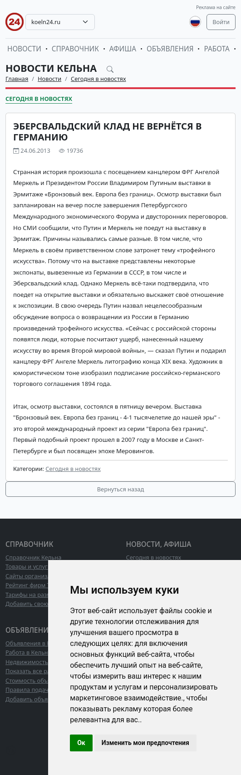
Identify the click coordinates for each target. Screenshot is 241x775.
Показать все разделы (36, 671)
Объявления (170, 49)
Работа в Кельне (28, 652)
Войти (221, 22)
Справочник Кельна (33, 557)
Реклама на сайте (216, 7)
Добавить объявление (36, 699)
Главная (16, 79)
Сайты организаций (33, 576)
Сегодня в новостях (98, 79)
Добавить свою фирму (37, 604)
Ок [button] (81, 742)
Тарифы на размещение (39, 594)
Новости (24, 49)
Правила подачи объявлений (46, 689)
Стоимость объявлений (38, 680)
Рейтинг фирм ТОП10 (35, 585)
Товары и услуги (28, 566)
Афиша (122, 49)
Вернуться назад (120, 489)
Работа (216, 49)
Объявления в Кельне (36, 643)
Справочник (75, 49)
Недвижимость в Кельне (39, 662)
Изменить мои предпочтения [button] (145, 742)
